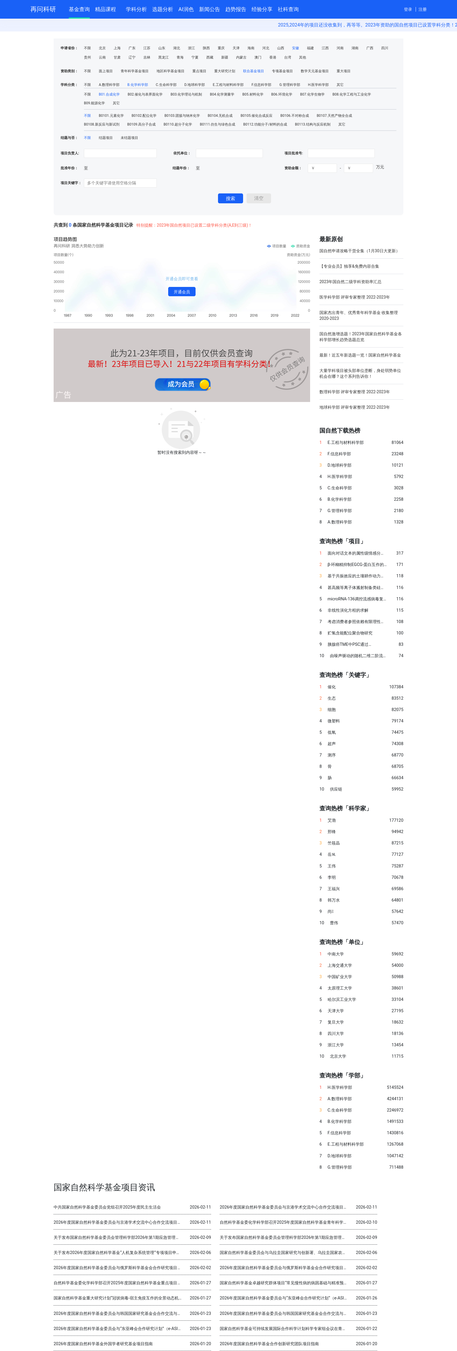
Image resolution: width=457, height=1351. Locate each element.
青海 (180, 57)
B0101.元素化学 (111, 116)
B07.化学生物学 (312, 94)
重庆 (221, 48)
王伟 (332, 866)
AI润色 (186, 9)
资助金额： (293, 168)
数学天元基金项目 (315, 71)
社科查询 (288, 9)
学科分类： (69, 85)
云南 (102, 57)
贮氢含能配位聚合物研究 (350, 633)
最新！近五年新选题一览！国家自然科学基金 (360, 355)
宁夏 (194, 57)
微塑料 (334, 721)
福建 (310, 48)
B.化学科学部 (137, 85)
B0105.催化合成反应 (256, 116)
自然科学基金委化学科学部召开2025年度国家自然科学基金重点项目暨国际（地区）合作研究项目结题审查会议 (154, 1283)
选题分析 (162, 9)
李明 (332, 877)
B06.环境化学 (281, 94)
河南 (340, 48)
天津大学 (336, 1010)
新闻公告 (209, 9)
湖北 (176, 48)
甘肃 (117, 57)
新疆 (224, 57)
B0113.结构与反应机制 (313, 124)
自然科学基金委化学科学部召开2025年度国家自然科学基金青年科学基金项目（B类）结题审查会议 (309, 1222)
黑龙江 (163, 57)
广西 (369, 48)
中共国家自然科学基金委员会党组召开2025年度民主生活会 (107, 1207)
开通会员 (182, 292)
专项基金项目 (282, 71)
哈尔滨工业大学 (342, 999)
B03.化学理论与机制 (186, 94)
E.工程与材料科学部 (228, 85)
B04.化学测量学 (222, 94)
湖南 (354, 48)
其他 (302, 57)
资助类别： (69, 71)
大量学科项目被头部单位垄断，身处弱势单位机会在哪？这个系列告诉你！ (360, 373)
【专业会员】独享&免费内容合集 (349, 266)
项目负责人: (70, 153)
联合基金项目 (253, 71)
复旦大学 (336, 1022)
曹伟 (334, 922)
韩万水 (334, 900)
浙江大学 (336, 1045)
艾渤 (332, 820)
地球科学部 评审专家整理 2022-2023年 (354, 407)
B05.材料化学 (252, 94)
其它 (340, 85)
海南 (250, 48)
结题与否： (69, 138)
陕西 (206, 48)
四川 (384, 48)
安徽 (295, 48)
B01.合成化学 (109, 94)
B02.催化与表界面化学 (145, 94)
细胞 (332, 709)
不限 (87, 48)
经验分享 (262, 9)
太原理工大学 (340, 988)
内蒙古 (241, 57)
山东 (161, 48)
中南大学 (336, 954)
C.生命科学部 (166, 85)
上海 (117, 48)
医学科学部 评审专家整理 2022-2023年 (354, 297)
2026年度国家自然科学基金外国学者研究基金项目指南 (103, 1343)
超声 (332, 743)
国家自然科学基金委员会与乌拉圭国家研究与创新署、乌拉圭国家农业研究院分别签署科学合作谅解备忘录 (316, 1252)
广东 (132, 48)
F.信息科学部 (261, 85)
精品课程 (108, 8)
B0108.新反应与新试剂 (101, 124)
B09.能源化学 (94, 103)
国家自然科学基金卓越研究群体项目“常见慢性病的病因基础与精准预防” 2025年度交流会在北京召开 (310, 1283)
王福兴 (334, 888)
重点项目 (199, 71)
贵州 (87, 57)
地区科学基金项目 (170, 71)
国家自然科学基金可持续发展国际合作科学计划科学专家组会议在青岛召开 (287, 1328)
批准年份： (69, 168)
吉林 (146, 57)
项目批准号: (293, 153)
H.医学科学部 (318, 85)
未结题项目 (129, 138)
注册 (423, 9)
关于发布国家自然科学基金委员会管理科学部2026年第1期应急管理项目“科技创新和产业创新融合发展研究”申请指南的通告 (165, 1237)
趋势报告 (235, 9)
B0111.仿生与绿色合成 (217, 124)
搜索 (230, 198)
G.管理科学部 (289, 85)
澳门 (257, 57)
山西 (280, 48)
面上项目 (106, 71)
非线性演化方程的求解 (348, 610)
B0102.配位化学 (144, 116)
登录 (408, 9)
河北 (265, 48)
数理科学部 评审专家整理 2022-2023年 (354, 391)
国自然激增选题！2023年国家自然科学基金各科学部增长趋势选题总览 (360, 336)
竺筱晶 (334, 843)
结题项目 (106, 138)
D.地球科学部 (194, 85)
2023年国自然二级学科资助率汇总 (350, 281)
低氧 (332, 732)
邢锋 (332, 831)
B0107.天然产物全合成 (334, 116)
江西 (325, 48)
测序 (332, 755)
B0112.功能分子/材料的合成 (265, 124)
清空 (258, 198)
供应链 (336, 789)
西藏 (209, 57)
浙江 (191, 48)
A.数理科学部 (109, 85)
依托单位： (182, 153)
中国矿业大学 (340, 976)
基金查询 (79, 9)
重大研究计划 (224, 71)
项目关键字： (71, 183)
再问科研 (43, 9)
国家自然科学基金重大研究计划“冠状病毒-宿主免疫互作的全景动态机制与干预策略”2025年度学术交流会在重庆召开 (158, 1298)
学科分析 (136, 9)
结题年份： (181, 168)
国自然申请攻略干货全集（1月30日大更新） (359, 250)
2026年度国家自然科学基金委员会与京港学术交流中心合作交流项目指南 (285, 1207)
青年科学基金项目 (135, 71)
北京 (102, 48)
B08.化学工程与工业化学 (352, 94)
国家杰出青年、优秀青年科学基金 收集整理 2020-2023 (358, 315)
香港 (272, 57)
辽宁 (132, 57)
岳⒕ (332, 854)
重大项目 (344, 71)
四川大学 (336, 1033)
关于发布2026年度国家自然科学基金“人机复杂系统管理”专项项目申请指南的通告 (127, 1252)
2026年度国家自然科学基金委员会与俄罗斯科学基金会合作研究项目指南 (119, 1267)
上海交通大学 (340, 965)
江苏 (146, 48)
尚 (330, 911)
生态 (332, 698)
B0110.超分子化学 (178, 124)
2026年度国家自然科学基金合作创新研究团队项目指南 (269, 1343)
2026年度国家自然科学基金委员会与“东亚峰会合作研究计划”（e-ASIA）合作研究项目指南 (302, 1298)
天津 (236, 48)
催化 (332, 687)
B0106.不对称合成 (294, 116)
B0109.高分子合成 (141, 124)
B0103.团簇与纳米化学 (182, 116)
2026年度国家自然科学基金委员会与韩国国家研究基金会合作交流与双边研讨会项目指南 (134, 1313)
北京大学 (338, 1056)
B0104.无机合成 (220, 116)
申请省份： (69, 48)
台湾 (287, 57)
